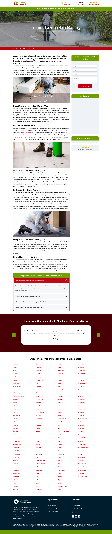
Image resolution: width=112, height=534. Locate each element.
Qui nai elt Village (62, 486)
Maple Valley (61, 373)
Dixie (15, 483)
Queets (60, 483)
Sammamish (83, 383)
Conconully (17, 454)
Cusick (16, 463)
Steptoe (82, 425)
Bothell (16, 422)
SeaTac (82, 389)
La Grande (39, 454)
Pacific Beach (61, 454)
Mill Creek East (62, 406)
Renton (82, 364)
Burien (16, 431)
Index (37, 422)
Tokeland (82, 438)
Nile (59, 425)
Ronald (82, 377)
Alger (16, 377)
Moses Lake (61, 415)
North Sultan (61, 428)
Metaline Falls (61, 399)
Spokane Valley (84, 418)
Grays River (39, 396)
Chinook (16, 447)
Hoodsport (39, 415)
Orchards (60, 444)
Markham (60, 383)
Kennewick (39, 438)
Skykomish (82, 402)
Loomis (38, 486)
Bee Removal (52, 505)
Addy (15, 370)
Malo (59, 367)
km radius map (85, 115)
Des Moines (17, 480)
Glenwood (39, 386)
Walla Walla (83, 460)
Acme (16, 367)
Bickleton (17, 415)
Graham (38, 393)
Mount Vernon (62, 418)
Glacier (38, 383)
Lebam (38, 480)
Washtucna (83, 463)
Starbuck (82, 422)
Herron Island (40, 412)
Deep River (17, 473)
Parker (60, 457)
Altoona (16, 383)
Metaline (60, 396)
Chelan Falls (17, 444)
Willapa (82, 473)
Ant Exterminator (53, 511)
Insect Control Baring (28, 48)
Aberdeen (17, 364)
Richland (82, 367)
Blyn (15, 418)
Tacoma (82, 428)
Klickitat (38, 447)
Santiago (82, 386)
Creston (16, 457)
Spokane (82, 415)
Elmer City (39, 370)
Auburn (16, 389)
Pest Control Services (49, 8)
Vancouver (83, 457)
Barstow (16, 402)
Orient (60, 447)
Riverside (82, 370)
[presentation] (14, 335)
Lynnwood (39, 489)
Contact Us (52, 514)
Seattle (82, 393)
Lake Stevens (39, 467)
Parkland (60, 460)
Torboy (82, 441)
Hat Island (39, 406)
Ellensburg (39, 367)
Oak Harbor (61, 434)
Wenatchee (83, 470)
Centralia (17, 441)
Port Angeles (61, 470)
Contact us (62, 8)
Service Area (71, 8)
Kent (37, 441)
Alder (16, 373)
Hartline (38, 402)
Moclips (60, 412)
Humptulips (39, 418)
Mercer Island (61, 393)
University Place (84, 447)
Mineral (60, 409)
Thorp (81, 434)
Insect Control (53, 508)
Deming (16, 476)
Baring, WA (81, 4)
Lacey (37, 457)
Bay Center (17, 406)
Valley (81, 454)
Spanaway (82, 412)
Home (38, 8)
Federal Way (39, 380)
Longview (38, 483)
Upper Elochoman (84, 451)
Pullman (60, 476)
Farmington (39, 377)
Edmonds (17, 489)
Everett (38, 373)
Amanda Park (18, 386)
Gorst (37, 389)
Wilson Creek (83, 476)
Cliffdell (16, 451)
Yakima (82, 480)
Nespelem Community (64, 422)
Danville (16, 470)
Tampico (82, 431)
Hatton (38, 409)
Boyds (16, 425)
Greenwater (39, 399)
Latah (37, 476)
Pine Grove (61, 467)
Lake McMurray (40, 463)
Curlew (16, 460)
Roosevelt (82, 380)
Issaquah (38, 425)
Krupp (37, 451)
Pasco (59, 463)
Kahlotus (38, 428)
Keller (37, 434)
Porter (60, 473)
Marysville (61, 389)
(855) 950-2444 (68, 4)
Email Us (76, 512)
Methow (60, 402)
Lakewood (39, 470)
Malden (60, 364)
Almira (16, 380)
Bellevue (16, 409)
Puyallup (60, 480)
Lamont (38, 473)
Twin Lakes (83, 444)
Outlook (60, 451)
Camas (16, 434)
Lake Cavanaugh (40, 460)
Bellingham (17, 412)
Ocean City (61, 438)
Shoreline (82, 399)
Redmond (60, 489)
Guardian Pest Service (56, 532)
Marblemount (61, 377)
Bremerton (17, 428)
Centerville (17, 438)
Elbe (37, 364)
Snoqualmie (83, 406)
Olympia (60, 441)
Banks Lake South (19, 396)
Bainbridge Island (19, 393)
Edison (16, 486)
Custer (16, 467)
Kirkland (38, 444)
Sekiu (81, 396)
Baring (19, 48)
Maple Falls (61, 370)
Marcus (60, 380)
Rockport (82, 373)
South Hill (82, 409)
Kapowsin (39, 431)
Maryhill (60, 386)
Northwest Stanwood (64, 431)
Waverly (82, 467)
